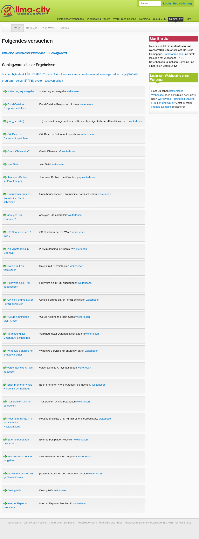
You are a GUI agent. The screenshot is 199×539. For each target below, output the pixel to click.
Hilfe (188, 18)
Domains (144, 18)
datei (30, 73)
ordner (116, 74)
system (39, 80)
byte (14, 74)
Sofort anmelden (173, 54)
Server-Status (183, 522)
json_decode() (13, 121)
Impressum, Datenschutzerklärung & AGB (149, 522)
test (47, 80)
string (29, 80)
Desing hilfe (12, 490)
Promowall (48, 27)
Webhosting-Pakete (98, 18)
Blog (119, 522)
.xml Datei (11, 164)
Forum (17, 27)
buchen (6, 74)
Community (176, 18)
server (20, 80)
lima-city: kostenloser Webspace (23, 53)
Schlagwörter (58, 53)
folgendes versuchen (72, 74)
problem (133, 74)
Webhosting (15, 522)
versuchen (56, 80)
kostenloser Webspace (70, 18)
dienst (49, 74)
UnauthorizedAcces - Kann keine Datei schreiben (17, 198)
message (105, 74)
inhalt (96, 74)
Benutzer (31, 27)
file (56, 74)
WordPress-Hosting (124, 18)
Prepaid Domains (161, 106)
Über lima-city (107, 522)
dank (21, 74)
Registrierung (182, 3)
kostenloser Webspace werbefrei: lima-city (40, 11)
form (89, 74)
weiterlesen (73, 91)
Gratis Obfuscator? (16, 151)
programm (8, 80)
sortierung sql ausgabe (18, 91)
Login (167, 3)
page (123, 74)
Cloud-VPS (159, 18)
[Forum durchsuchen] (150, 3)
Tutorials (64, 27)
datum (40, 74)
